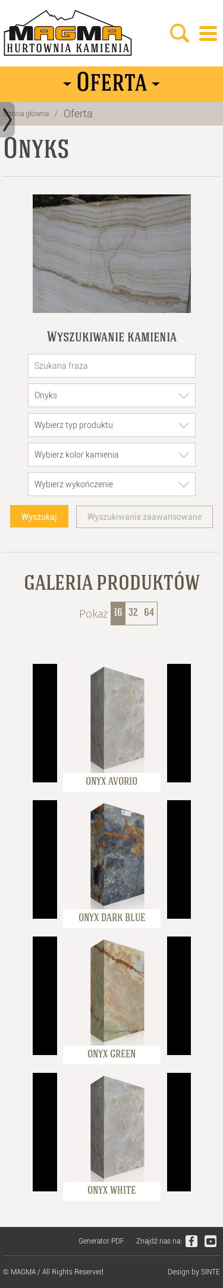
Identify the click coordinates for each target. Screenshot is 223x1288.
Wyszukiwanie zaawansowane (144, 517)
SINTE (210, 1272)
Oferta (78, 113)
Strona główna (26, 114)
